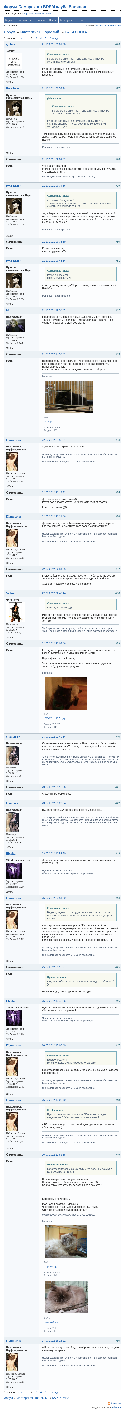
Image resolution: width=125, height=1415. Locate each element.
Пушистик (14, 441)
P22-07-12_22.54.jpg (55, 719)
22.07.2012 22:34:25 (54, 570)
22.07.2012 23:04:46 (54, 645)
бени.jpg (49, 423)
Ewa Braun (14, 89)
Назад (20, 39)
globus (11, 45)
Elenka (11, 855)
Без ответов (113, 27)
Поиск (53, 21)
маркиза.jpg (51, 1267)
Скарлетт (13, 738)
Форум (9, 21)
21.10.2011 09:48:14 (54, 262)
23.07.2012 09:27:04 (54, 804)
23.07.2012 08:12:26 (54, 788)
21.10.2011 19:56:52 (54, 311)
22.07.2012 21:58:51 (54, 441)
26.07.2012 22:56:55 (54, 1156)
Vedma (11, 594)
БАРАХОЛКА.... (79, 33)
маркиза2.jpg (51, 1323)
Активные (100, 27)
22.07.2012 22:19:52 (54, 494)
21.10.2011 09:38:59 (54, 243)
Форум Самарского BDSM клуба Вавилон (46, 8)
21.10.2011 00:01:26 (54, 45)
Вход (81, 21)
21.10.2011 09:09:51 (54, 160)
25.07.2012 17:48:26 (54, 1002)
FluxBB (115, 1408)
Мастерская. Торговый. (41, 33)
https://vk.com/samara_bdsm (38, 15)
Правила (41, 21)
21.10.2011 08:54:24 (54, 89)
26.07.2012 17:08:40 (54, 1046)
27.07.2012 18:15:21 (54, 1342)
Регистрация (67, 21)
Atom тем (115, 1404)
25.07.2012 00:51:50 (54, 899)
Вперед (54, 39)
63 (8, 311)
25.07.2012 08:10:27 (54, 968)
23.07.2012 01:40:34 (54, 738)
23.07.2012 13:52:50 (54, 855)
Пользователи (24, 21)
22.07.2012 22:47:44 (54, 594)
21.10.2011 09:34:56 (54, 187)
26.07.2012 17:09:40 (54, 1101)
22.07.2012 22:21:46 (54, 518)
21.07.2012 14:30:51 (54, 355)
